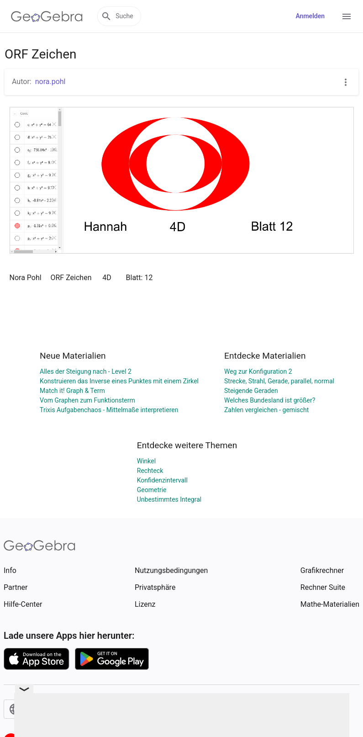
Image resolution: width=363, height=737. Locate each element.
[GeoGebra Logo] (47, 16)
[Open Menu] (346, 16)
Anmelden (310, 16)
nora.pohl (50, 81)
